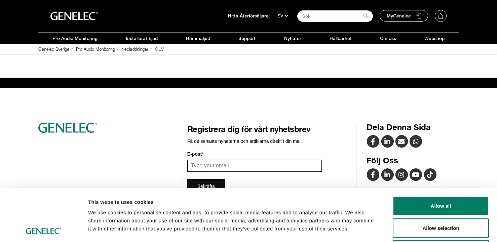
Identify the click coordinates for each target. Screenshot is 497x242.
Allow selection (440, 176)
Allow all (441, 154)
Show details (353, 229)
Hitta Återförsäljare (248, 15)
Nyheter (292, 38)
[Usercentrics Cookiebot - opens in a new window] (43, 229)
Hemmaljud (198, 38)
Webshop (434, 38)
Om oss (388, 38)
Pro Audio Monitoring (75, 38)
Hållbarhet (341, 38)
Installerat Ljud (142, 38)
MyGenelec (399, 15)
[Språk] (283, 15)
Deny (441, 198)
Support (247, 38)
